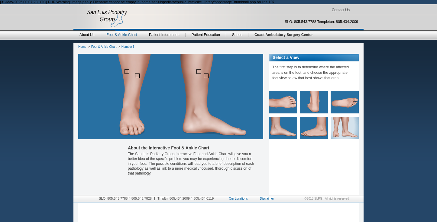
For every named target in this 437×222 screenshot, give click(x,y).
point (127, 71)
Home (82, 46)
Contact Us (341, 10)
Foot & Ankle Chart (104, 46)
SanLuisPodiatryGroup (107, 18)
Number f (127, 46)
